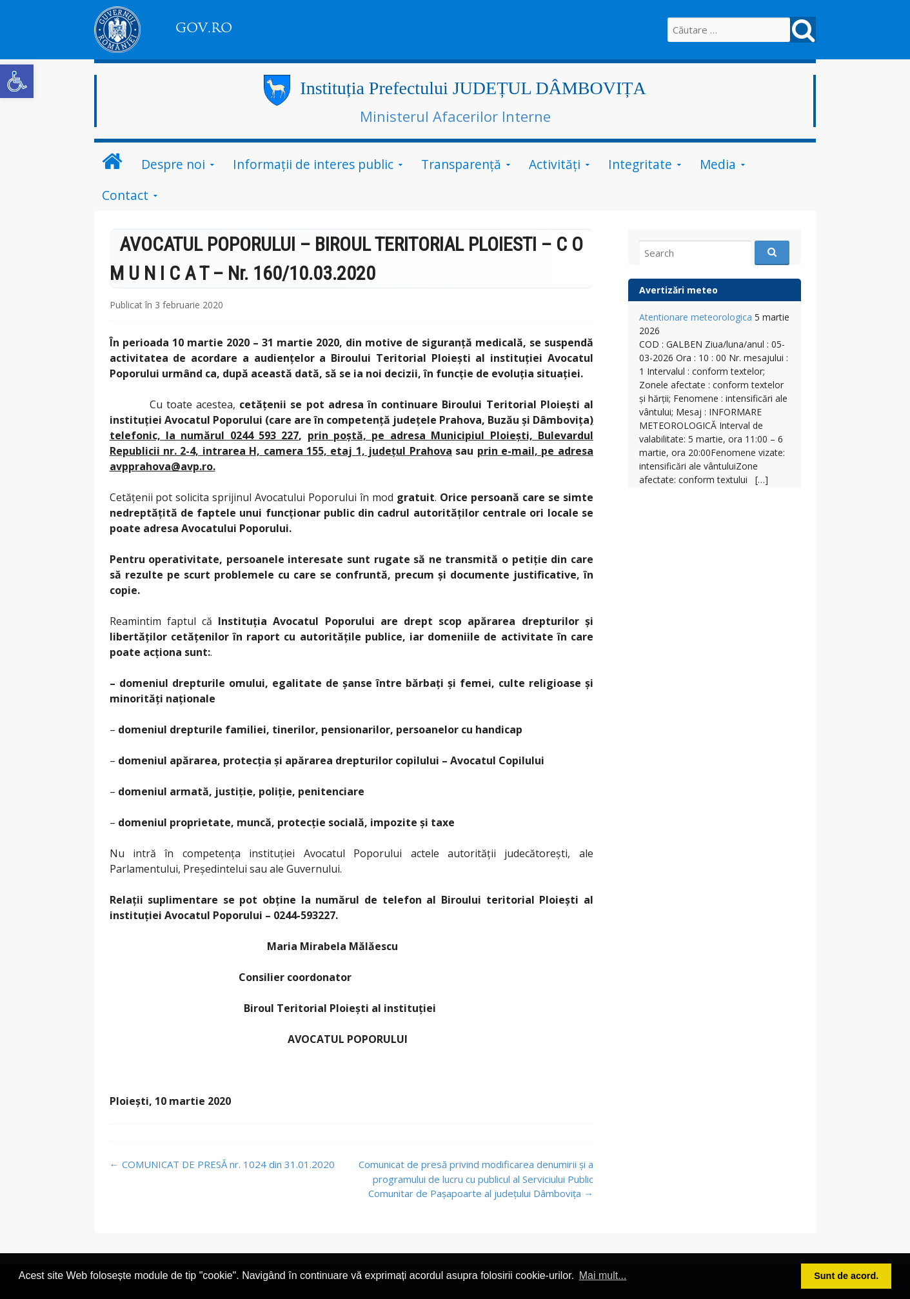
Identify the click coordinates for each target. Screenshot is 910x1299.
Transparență (461, 164)
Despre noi (173, 164)
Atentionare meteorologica (695, 317)
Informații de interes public (313, 164)
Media (718, 164)
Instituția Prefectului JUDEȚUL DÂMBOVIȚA (473, 88)
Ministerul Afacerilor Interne (455, 116)
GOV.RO (203, 27)
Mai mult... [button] (603, 1275)
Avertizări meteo (678, 290)
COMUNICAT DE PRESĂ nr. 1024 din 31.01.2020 (222, 1164)
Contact (125, 195)
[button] (17, 81)
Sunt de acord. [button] (846, 1276)
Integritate (640, 164)
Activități (554, 164)
